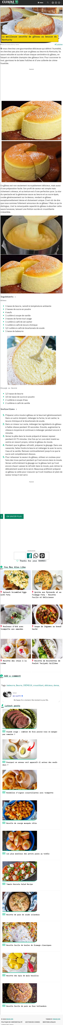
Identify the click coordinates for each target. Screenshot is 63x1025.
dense (56, 685)
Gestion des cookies (32, 1022)
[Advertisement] (31, 84)
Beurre (19, 685)
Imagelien (9, 1019)
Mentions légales (49, 1022)
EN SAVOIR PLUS (14, 516)
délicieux (49, 685)
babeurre (11, 685)
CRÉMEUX (27, 685)
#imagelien (56, 1019)
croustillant (38, 685)
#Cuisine (59, 44)
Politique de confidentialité (11, 1022)
